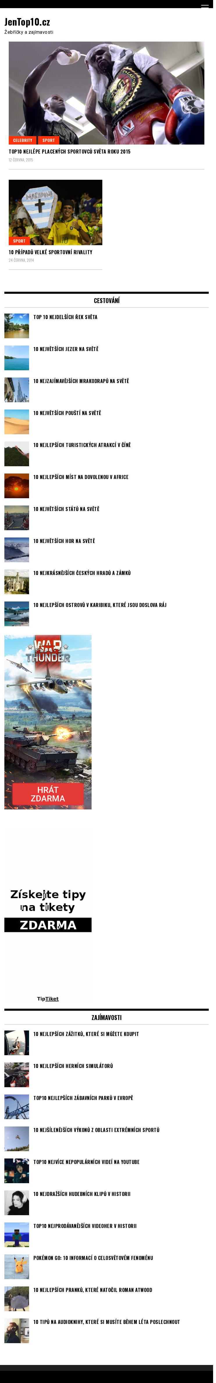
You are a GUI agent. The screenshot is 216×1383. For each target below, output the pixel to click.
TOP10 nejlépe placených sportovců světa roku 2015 (70, 151)
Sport (48, 140)
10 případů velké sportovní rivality (50, 252)
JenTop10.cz (27, 21)
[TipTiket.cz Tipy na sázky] (48, 999)
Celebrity (22, 140)
